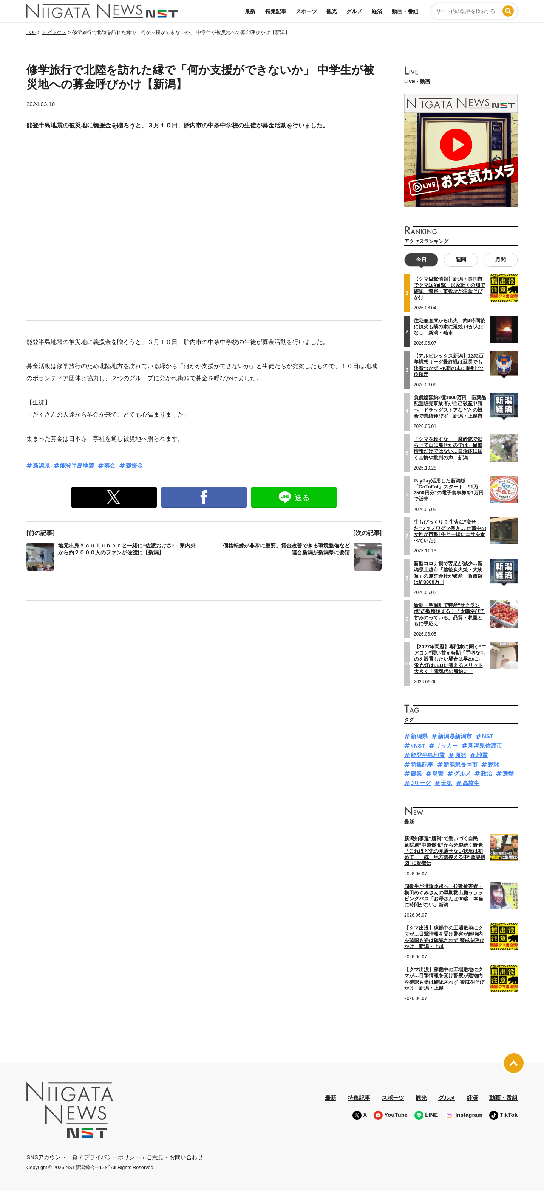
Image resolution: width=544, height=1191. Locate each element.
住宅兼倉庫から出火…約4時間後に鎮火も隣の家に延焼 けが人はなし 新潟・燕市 (449, 326)
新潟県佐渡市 (485, 745)
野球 (493, 764)
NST (487, 736)
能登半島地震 (77, 465)
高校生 (470, 783)
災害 (438, 773)
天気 (446, 783)
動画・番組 (405, 11)
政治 (486, 773)
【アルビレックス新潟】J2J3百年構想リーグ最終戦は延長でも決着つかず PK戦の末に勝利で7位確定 (449, 365)
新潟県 (41, 465)
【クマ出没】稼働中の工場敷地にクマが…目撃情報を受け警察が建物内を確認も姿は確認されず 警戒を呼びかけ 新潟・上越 (444, 937)
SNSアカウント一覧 (52, 1157)
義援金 (134, 465)
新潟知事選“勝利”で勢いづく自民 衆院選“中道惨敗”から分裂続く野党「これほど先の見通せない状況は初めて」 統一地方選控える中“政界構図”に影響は (444, 851)
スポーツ (306, 11)
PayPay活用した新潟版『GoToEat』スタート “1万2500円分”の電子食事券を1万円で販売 (449, 489)
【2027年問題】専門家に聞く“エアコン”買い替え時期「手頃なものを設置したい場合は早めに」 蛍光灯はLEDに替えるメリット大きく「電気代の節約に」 (451, 659)
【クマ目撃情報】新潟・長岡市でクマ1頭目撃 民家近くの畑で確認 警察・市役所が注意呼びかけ (449, 288)
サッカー (446, 745)
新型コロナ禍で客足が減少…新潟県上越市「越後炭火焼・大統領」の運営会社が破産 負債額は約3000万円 (448, 573)
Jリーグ (421, 783)
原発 (460, 755)
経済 (377, 11)
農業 (416, 773)
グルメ (354, 11)
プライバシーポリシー (112, 1157)
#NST (418, 745)
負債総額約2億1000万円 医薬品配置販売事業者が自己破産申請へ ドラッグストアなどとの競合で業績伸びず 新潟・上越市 (450, 407)
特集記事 (275, 11)
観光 (331, 11)
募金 (110, 465)
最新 (250, 11)
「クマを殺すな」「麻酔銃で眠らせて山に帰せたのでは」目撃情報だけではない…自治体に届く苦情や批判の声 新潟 (448, 448)
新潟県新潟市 (455, 736)
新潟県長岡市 (461, 764)
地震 (482, 755)
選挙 (508, 773)
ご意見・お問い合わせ (175, 1157)
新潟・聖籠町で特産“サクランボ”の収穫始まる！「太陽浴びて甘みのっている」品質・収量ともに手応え (449, 614)
